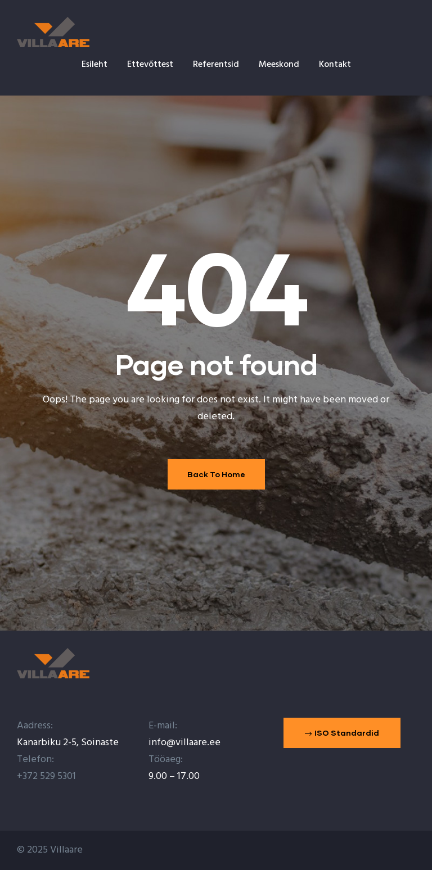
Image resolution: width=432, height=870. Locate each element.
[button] (342, 733)
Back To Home (216, 474)
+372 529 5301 (46, 776)
